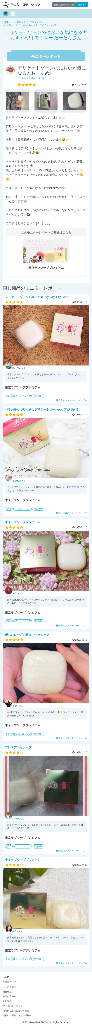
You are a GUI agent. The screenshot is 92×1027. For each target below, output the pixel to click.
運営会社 (7, 991)
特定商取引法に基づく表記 (16, 1010)
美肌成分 (39, 396)
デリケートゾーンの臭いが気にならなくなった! (36, 297)
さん (19, 481)
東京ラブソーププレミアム (22, 522)
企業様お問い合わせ (64, 4)
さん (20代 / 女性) (31, 78)
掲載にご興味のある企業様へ (17, 1015)
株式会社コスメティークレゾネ (71, 400)
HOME (6, 977)
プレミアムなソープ (18, 747)
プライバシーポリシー (14, 1006)
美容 (9, 396)
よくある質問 (9, 987)
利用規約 (7, 1001)
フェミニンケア (23, 396)
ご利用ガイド (9, 982)
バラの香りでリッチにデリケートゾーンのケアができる (42, 409)
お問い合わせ (9, 996)
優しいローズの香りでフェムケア (27, 635)
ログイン (82, 4)
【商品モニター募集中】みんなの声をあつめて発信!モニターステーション (21, 4)
